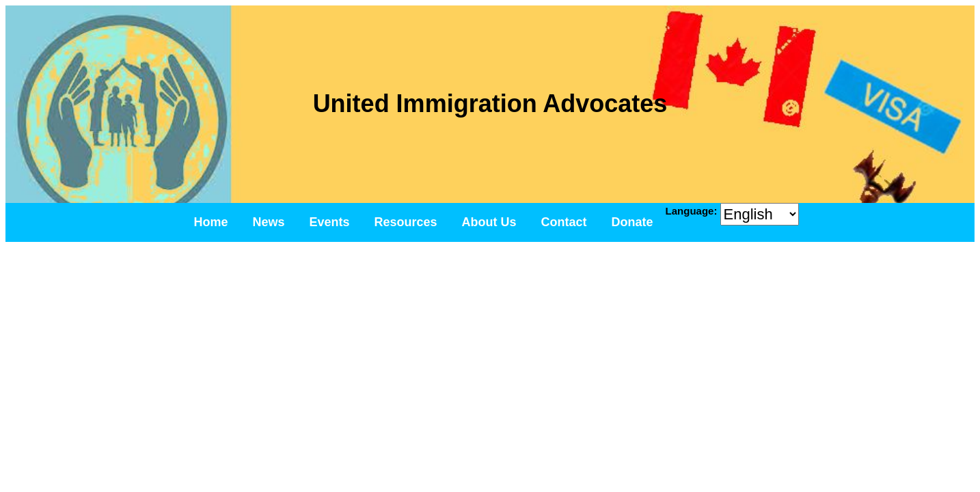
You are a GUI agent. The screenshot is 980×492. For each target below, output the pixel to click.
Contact (564, 222)
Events (329, 222)
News (268, 222)
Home (210, 222)
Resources (405, 222)
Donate (632, 222)
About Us (489, 222)
